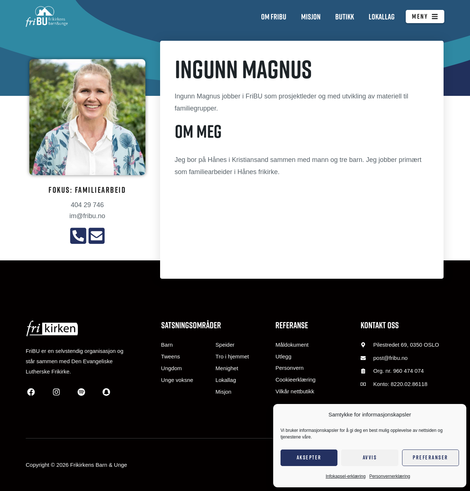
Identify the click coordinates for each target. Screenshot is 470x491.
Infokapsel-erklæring (346, 476)
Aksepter (309, 457)
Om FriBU (273, 16)
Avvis (370, 457)
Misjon (311, 16)
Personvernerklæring (389, 476)
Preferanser (430, 457)
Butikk (344, 16)
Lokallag (382, 16)
